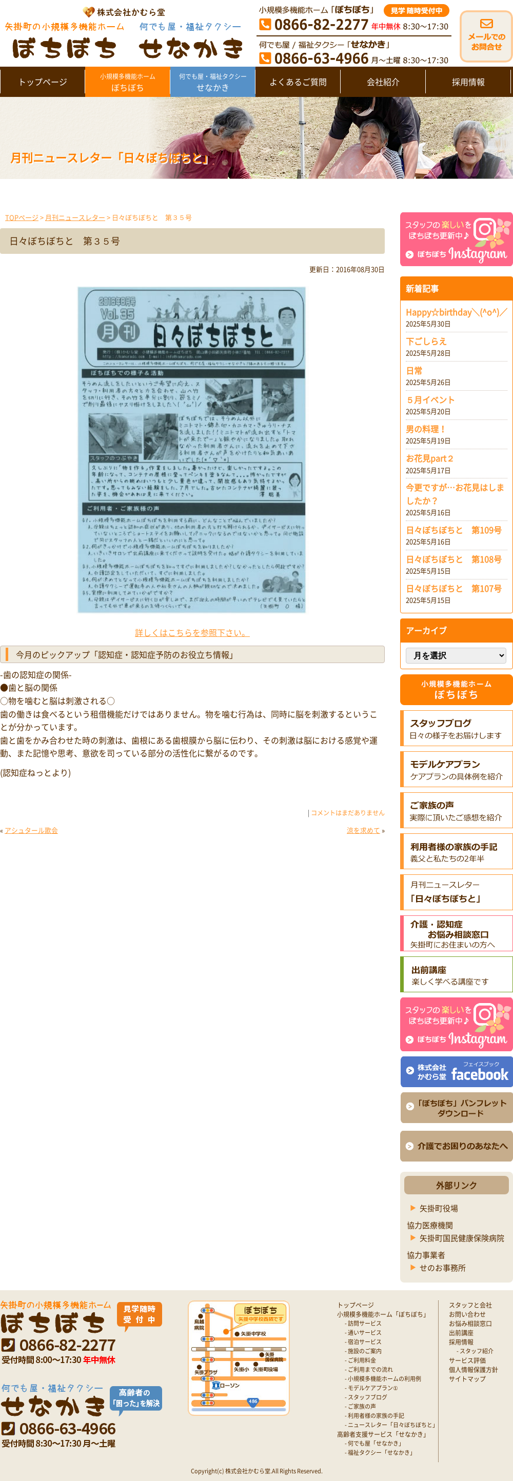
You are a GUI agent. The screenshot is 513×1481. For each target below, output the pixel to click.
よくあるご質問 (298, 81)
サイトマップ (467, 1379)
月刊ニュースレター (75, 217)
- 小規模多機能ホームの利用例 (383, 1378)
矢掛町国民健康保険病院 (462, 1238)
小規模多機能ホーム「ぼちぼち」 (383, 1314)
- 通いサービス (363, 1332)
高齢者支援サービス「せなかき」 (383, 1434)
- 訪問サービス (363, 1323)
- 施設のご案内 (363, 1351)
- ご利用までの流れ (369, 1369)
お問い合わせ (467, 1314)
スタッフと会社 (470, 1305)
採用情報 (468, 81)
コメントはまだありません (348, 812)
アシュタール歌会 (31, 830)
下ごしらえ (426, 341)
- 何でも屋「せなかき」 (374, 1443)
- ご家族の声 (360, 1406)
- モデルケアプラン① (371, 1388)
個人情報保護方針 (473, 1369)
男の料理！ (426, 429)
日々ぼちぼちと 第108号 (454, 559)
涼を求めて (363, 830)
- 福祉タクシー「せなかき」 (380, 1452)
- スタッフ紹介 (475, 1351)
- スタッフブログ (366, 1397)
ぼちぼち (127, 82)
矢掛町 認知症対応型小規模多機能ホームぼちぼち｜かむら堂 (121, 32)
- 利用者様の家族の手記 (374, 1415)
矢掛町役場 (439, 1208)
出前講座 (461, 1332)
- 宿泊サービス (363, 1341)
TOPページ (21, 217)
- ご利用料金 (360, 1360)
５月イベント (430, 399)
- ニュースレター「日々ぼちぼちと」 (391, 1424)
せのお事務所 (443, 1267)
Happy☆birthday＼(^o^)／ (456, 312)
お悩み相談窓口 (470, 1323)
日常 (414, 370)
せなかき (212, 82)
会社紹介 (383, 81)
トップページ (42, 81)
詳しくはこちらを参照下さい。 (192, 632)
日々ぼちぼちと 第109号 (454, 530)
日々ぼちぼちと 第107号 (454, 588)
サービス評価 (467, 1360)
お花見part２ (430, 458)
